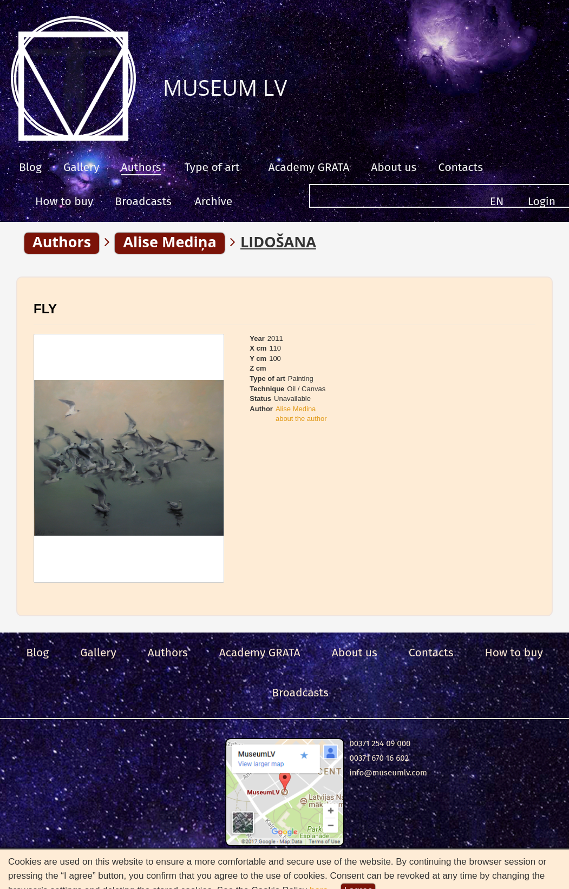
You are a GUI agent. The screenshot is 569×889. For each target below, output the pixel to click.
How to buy (64, 201)
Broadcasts (143, 201)
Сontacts (460, 167)
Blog (30, 167)
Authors (141, 167)
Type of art (212, 167)
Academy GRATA (308, 167)
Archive (213, 201)
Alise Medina (296, 409)
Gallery (81, 167)
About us (393, 167)
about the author (301, 418)
